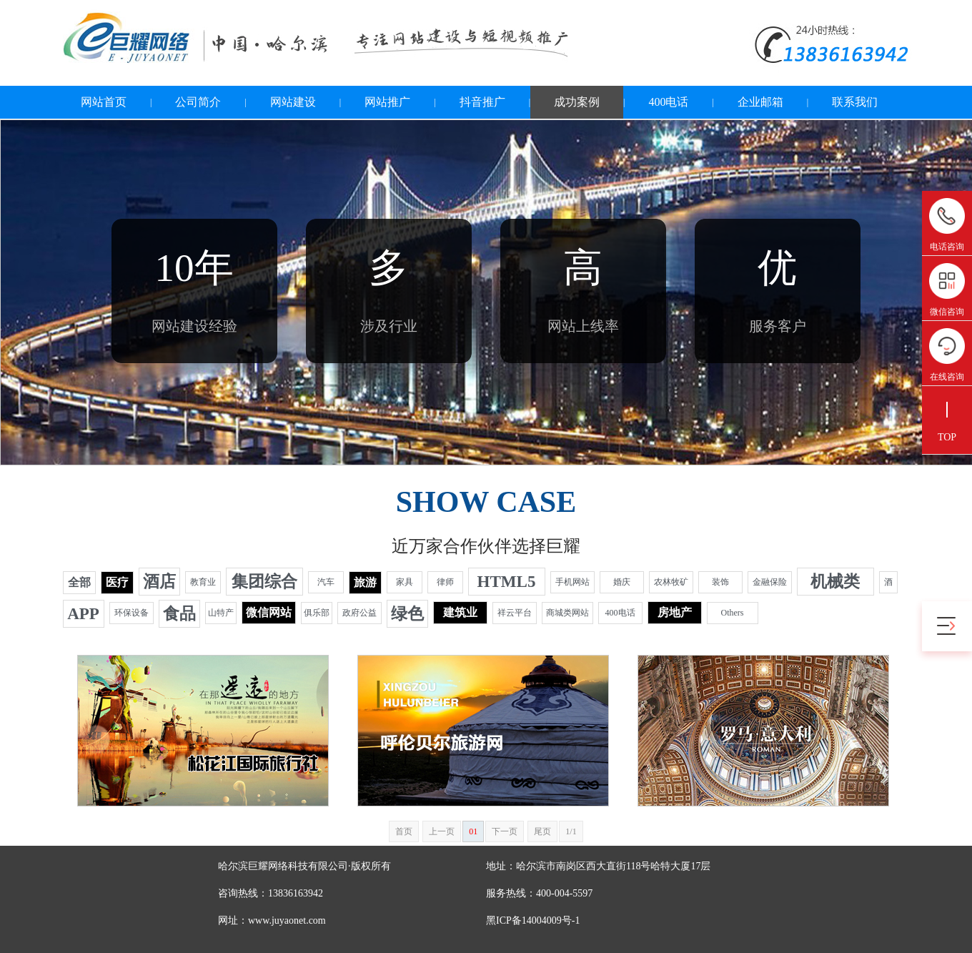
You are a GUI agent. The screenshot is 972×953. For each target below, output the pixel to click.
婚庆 (621, 582)
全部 (79, 582)
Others (732, 613)
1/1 (570, 831)
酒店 (159, 582)
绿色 (407, 614)
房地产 (675, 612)
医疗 (117, 582)
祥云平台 (514, 613)
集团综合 (264, 582)
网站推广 (387, 102)
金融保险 (770, 582)
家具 (404, 582)
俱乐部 (316, 613)
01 (473, 831)
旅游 (365, 582)
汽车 (325, 582)
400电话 (668, 102)
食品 (179, 614)
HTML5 (506, 582)
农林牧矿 (671, 582)
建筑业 (460, 612)
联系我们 (855, 102)
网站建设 (293, 102)
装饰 (720, 582)
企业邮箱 (760, 102)
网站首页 (104, 102)
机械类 (835, 582)
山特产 (221, 613)
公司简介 (198, 102)
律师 (445, 582)
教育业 (203, 582)
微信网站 (269, 612)
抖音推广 (482, 102)
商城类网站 (567, 613)
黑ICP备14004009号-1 (533, 920)
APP (83, 614)
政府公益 (359, 613)
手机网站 (572, 582)
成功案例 (577, 102)
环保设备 (131, 613)
